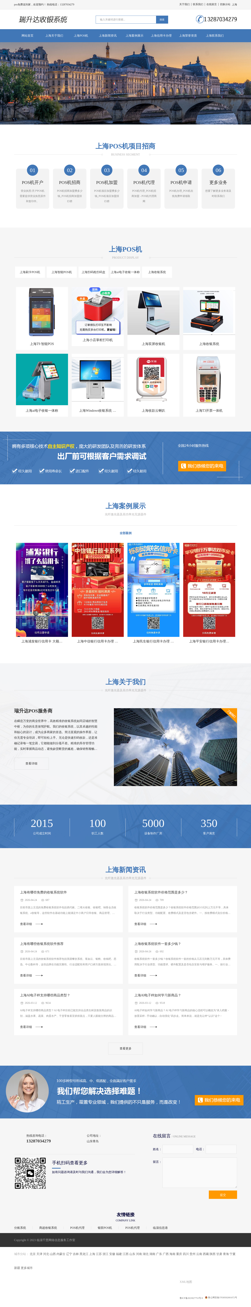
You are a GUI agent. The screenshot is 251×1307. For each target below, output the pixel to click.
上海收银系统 (157, 272)
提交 (223, 1194)
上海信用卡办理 (161, 35)
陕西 (213, 1254)
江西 (126, 1254)
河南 (139, 1254)
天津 (39, 1254)
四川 (186, 1254)
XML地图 (186, 1281)
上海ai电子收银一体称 (125, 272)
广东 (159, 1254)
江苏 (99, 1254)
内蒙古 (60, 1254)
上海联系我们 (215, 35)
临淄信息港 (160, 1227)
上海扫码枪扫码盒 (93, 272)
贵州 (192, 1254)
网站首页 (27, 35)
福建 (119, 1254)
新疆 (17, 1267)
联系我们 (198, 4)
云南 (199, 1254)
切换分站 (225, 4)
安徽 (112, 1254)
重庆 (179, 1254)
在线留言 (211, 4)
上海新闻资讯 (108, 35)
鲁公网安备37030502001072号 (221, 1297)
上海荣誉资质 (188, 35)
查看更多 (126, 1048)
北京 (33, 1254)
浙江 (106, 1254)
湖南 (152, 1254)
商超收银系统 (48, 1227)
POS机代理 (77, 1227)
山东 (132, 1254)
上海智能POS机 (61, 272)
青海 (226, 1254)
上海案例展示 (134, 35)
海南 (172, 1254)
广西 (166, 1254)
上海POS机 (81, 35)
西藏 (206, 1254)
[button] (123, 120)
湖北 (146, 1254)
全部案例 (126, 533)
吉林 (76, 1254)
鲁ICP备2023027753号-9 (191, 1298)
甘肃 (219, 1254)
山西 (53, 1254)
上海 (92, 1254)
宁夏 (233, 1254)
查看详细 (31, 763)
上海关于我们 (54, 35)
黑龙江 (84, 1254)
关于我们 (184, 4)
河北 (46, 1254)
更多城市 (27, 1267)
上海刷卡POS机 (30, 272)
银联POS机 (105, 1227)
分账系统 (20, 1227)
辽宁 (69, 1254)
